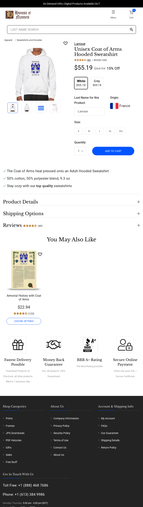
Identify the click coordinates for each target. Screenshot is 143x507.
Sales (9, 454)
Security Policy (61, 433)
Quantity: (80, 142)
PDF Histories (13, 440)
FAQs (104, 425)
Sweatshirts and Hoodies (29, 40)
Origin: (114, 97)
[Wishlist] (40, 254)
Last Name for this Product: (86, 100)
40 (89, 60)
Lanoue (79, 44)
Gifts (8, 447)
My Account (108, 418)
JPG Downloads (15, 433)
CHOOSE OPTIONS (24, 321)
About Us (58, 454)
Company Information (66, 418)
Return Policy (108, 447)
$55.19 (81, 83)
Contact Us (59, 447)
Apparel (8, 40)
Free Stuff (11, 462)
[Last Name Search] (71, 29)
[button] (71, 199)
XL (110, 131)
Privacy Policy (61, 425)
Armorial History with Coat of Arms (24, 297)
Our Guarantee (109, 433)
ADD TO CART (113, 151)
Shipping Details (110, 440)
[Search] (131, 30)
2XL (121, 131)
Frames (10, 425)
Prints (9, 418)
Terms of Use (60, 440)
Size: (77, 122)
